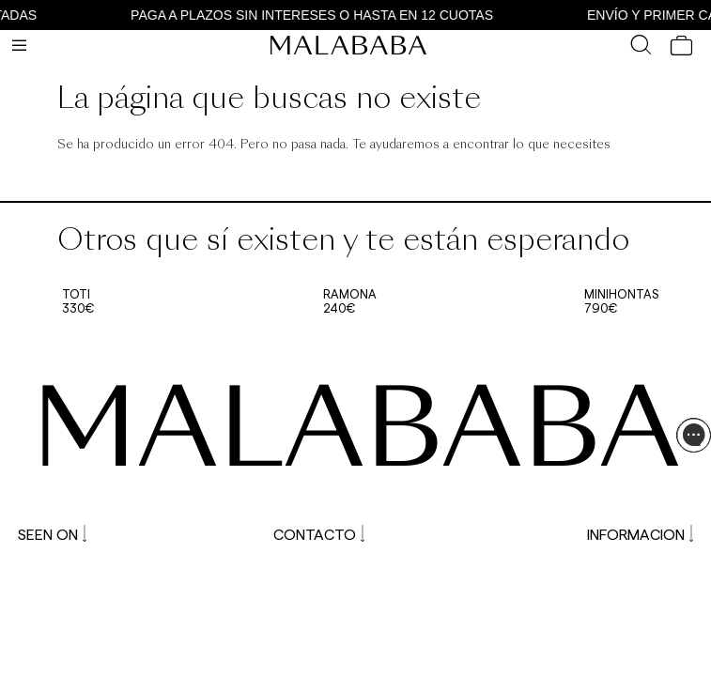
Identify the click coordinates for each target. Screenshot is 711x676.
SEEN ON (52, 534)
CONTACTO (318, 534)
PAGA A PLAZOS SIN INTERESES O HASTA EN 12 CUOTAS (316, 15)
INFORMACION (640, 534)
